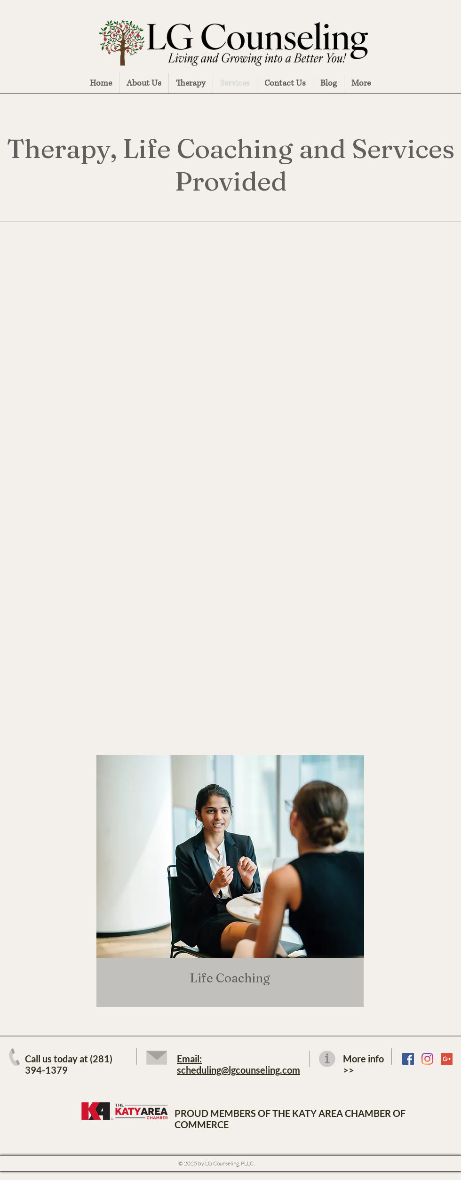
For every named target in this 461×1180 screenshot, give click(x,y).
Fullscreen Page (442, 1162)
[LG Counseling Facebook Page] (408, 1059)
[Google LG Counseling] (447, 1059)
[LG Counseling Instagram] (427, 1059)
